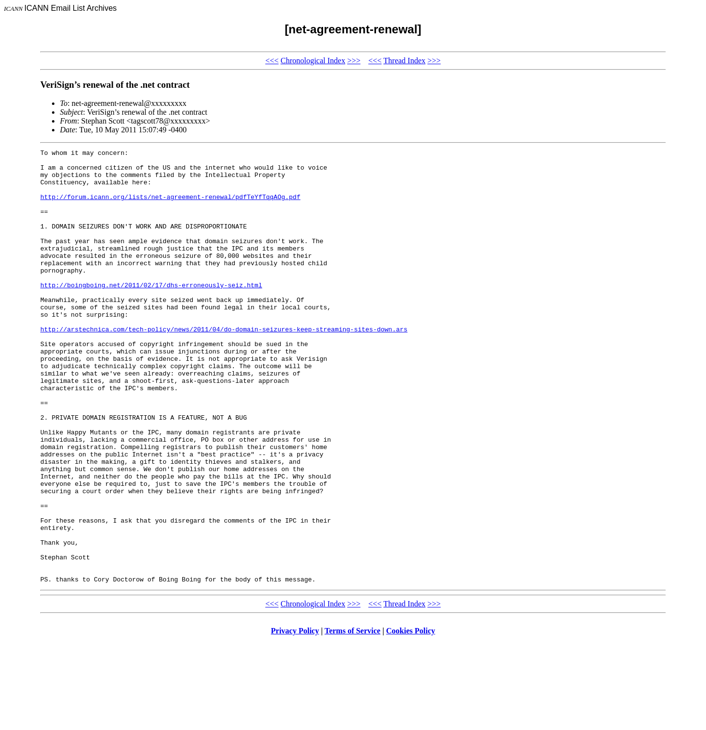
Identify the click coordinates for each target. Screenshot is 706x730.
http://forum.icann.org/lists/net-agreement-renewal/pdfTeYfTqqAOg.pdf (170, 206)
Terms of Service (352, 717)
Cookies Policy (410, 717)
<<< (271, 60)
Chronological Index (312, 60)
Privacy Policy (295, 717)
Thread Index (404, 60)
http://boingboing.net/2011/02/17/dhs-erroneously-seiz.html (151, 312)
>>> (353, 60)
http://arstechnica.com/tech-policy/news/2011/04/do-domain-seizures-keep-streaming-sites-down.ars (223, 365)
